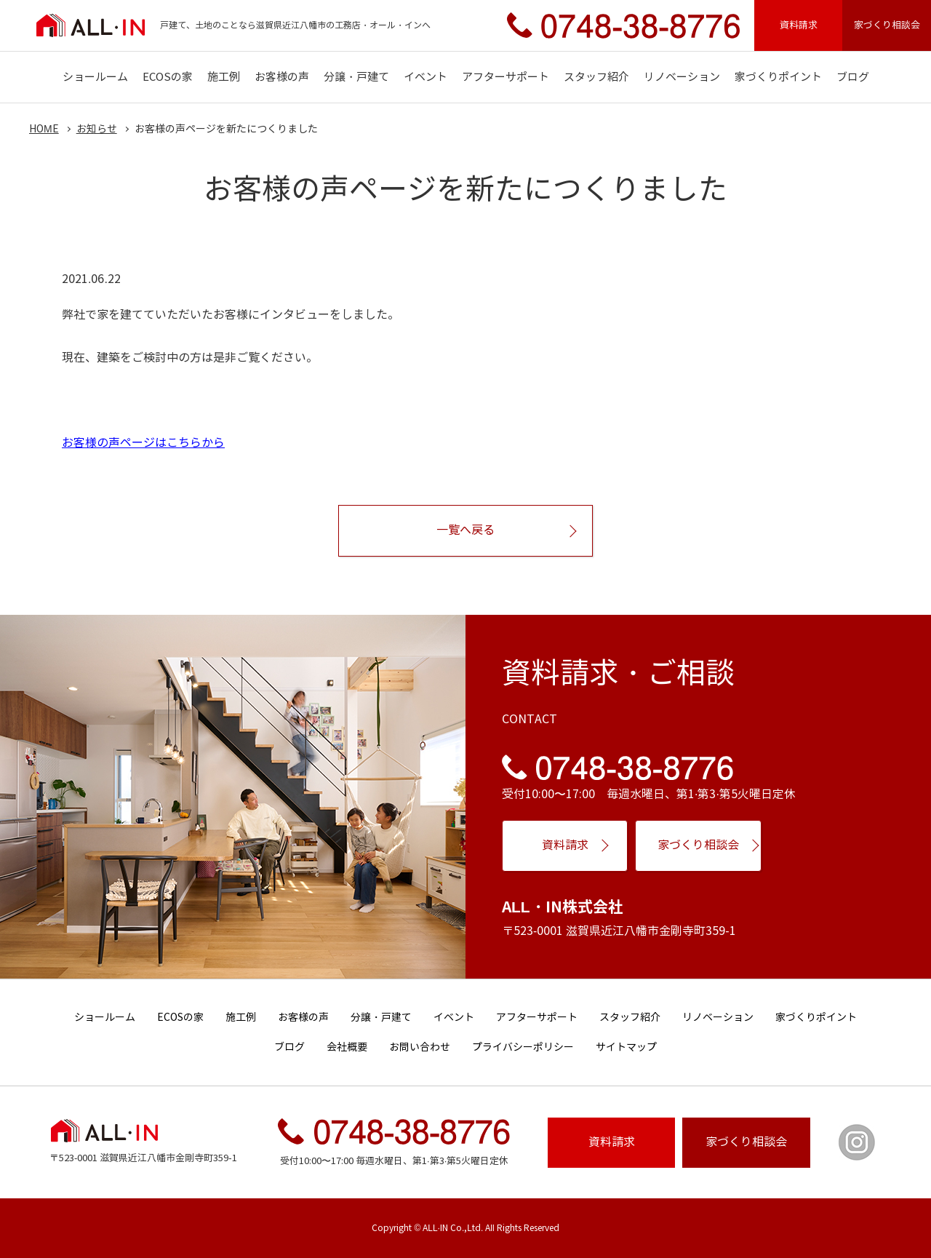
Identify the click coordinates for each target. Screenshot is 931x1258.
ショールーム (95, 77)
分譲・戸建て (356, 77)
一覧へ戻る (465, 530)
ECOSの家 (168, 77)
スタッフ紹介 (596, 77)
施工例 (223, 77)
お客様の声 (282, 77)
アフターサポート (505, 77)
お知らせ (96, 129)
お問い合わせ (419, 1047)
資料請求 (799, 25)
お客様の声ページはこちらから (143, 443)
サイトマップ (626, 1047)
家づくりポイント (778, 77)
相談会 (746, 1142)
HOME (44, 129)
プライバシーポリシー (523, 1047)
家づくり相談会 (887, 25)
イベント (425, 77)
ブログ (852, 77)
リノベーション (682, 77)
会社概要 (347, 1047)
